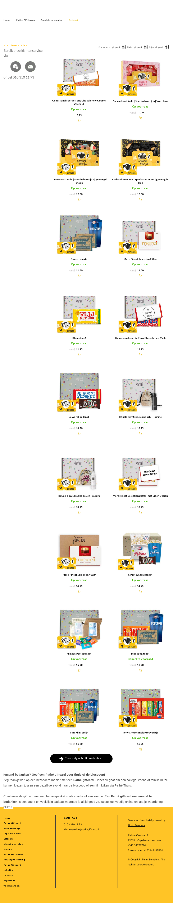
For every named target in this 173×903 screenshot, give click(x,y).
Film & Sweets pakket (79, 653)
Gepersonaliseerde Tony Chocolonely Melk (140, 337)
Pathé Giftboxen (25, 20)
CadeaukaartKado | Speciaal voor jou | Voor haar (140, 101)
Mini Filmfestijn (79, 732)
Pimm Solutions (136, 825)
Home (7, 20)
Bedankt (73, 20)
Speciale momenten (52, 20)
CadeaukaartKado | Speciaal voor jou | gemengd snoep (79, 181)
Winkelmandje (12, 828)
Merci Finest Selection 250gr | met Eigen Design (140, 495)
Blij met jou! (79, 337)
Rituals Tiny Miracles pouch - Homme (140, 416)
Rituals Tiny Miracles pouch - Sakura (79, 495)
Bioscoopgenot (140, 653)
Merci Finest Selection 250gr (140, 259)
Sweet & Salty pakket (140, 574)
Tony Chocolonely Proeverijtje (140, 732)
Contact (8, 875)
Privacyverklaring (14, 859)
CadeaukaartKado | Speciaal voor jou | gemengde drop (140, 181)
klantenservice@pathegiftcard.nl (81, 829)
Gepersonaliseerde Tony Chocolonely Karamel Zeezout (79, 102)
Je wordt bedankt (79, 416)
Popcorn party (79, 259)
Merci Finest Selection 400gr (79, 574)
